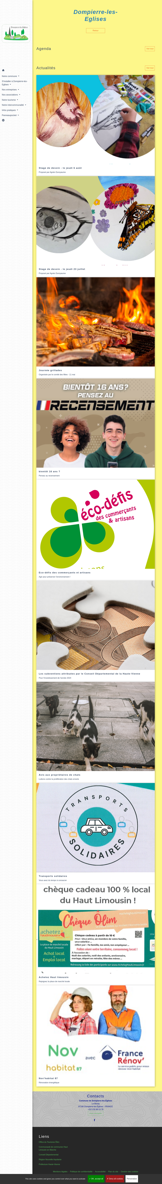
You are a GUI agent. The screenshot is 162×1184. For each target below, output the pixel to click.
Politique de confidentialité (81, 1172)
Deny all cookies (115, 1179)
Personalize (132, 1179)
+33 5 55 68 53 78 (95, 1109)
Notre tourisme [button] (9, 98)
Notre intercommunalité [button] (13, 103)
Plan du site (113, 1172)
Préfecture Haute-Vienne (49, 1164)
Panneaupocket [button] (9, 113)
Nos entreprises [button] (9, 87)
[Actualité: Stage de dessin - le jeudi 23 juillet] (95, 226)
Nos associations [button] (10, 93)
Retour (96, 31)
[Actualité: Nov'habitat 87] (95, 1036)
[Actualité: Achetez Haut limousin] (95, 934)
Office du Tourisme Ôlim (49, 1142)
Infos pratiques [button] (9, 108)
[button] (14, 69)
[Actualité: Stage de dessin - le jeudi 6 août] (95, 125)
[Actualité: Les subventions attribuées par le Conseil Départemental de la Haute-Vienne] (95, 631)
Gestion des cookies (129, 1172)
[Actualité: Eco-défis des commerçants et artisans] (95, 530)
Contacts (95, 1096)
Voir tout (149, 49)
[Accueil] (14, 33)
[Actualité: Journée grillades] (95, 327)
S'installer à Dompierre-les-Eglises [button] (14, 81)
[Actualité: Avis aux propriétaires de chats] (95, 732)
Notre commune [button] (9, 74)
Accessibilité (100, 1172)
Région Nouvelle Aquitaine (50, 1159)
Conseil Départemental (48, 1155)
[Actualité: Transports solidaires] (95, 833)
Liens (44, 1136)
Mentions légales (60, 1172)
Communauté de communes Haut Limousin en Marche (53, 1148)
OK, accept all (96, 1179)
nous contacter (95, 1113)
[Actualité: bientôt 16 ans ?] (95, 429)
